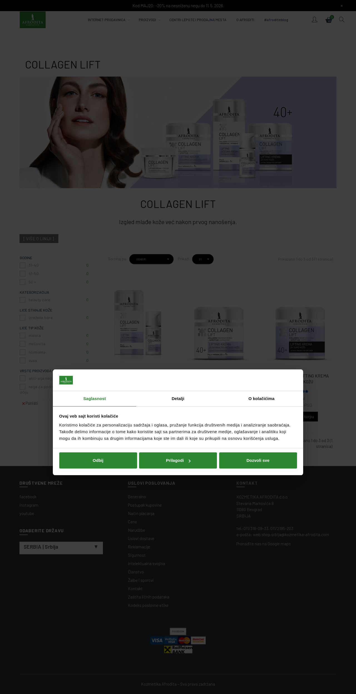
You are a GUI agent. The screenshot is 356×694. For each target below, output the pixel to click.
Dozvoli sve (258, 385)
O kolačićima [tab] (261, 323)
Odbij (98, 385)
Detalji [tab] (178, 323)
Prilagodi (178, 385)
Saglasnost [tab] (94, 323)
